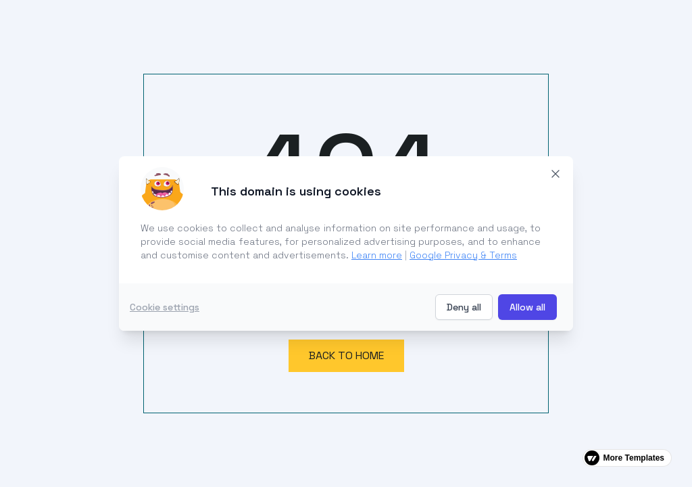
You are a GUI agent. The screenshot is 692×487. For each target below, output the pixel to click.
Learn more (376, 255)
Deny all (464, 307)
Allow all (527, 307)
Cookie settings (164, 307)
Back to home (346, 355)
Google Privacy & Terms (463, 255)
